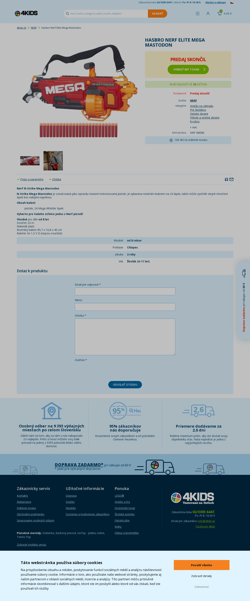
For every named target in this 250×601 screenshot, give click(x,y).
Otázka (56, 179)
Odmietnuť (202, 587)
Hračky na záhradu (201, 106)
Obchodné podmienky (30, 514)
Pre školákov (198, 110)
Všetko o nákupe (215, 2)
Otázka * (80, 315)
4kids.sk (21, 27)
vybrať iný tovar (189, 69)
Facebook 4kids (205, 526)
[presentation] (104, 370)
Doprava (71, 495)
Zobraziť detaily (201, 576)
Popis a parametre (32, 179)
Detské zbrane (199, 114)
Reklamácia (24, 502)
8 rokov (195, 121)
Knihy (118, 526)
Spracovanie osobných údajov (35, 520)
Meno (78, 300)
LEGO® (119, 495)
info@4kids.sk (206, 521)
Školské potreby (125, 514)
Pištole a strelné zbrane (204, 117)
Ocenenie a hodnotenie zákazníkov (87, 514)
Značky (70, 502)
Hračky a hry (122, 502)
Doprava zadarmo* (79, 465)
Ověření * (81, 360)
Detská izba (122, 520)
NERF (34, 27)
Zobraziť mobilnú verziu (31, 544)
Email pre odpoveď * (88, 284)
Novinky (71, 508)
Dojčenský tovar (125, 508)
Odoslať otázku (125, 384)
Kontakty (22, 495)
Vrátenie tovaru (26, 508)
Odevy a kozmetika (127, 533)
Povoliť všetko (201, 565)
